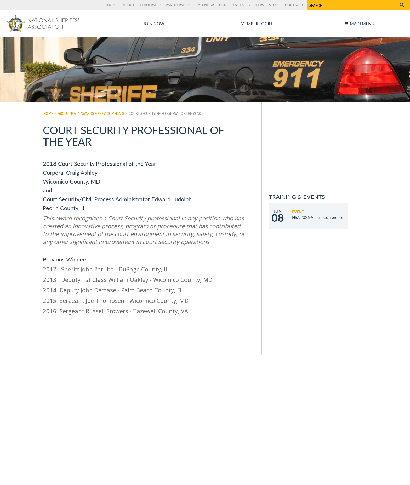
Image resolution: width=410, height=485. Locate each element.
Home (112, 5)
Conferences (231, 5)
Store (274, 5)
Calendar (205, 5)
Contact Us (295, 5)
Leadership (150, 5)
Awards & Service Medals (102, 114)
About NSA (67, 114)
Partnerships (178, 5)
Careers (256, 5)
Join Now (153, 23)
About (129, 5)
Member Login (256, 23)
